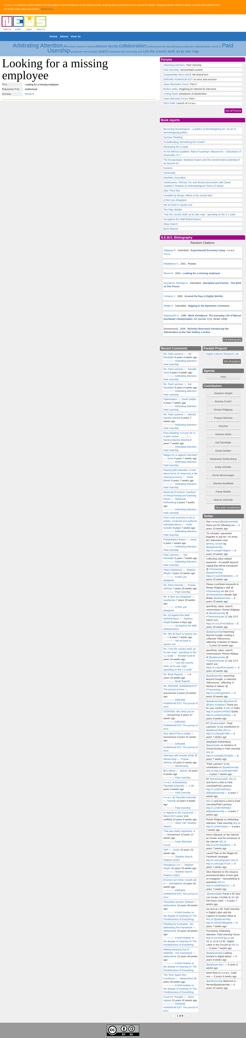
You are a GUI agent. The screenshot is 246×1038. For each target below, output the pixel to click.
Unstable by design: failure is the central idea (187, 195)
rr (168, 637)
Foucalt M (169, 283)
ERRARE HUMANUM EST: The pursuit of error (180, 703)
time (140, 51)
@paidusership (228, 521)
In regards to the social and (178, 812)
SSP (165, 849)
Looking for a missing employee (201, 273)
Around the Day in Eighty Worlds (203, 296)
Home (54, 36)
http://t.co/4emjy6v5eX (218, 693)
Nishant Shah (223, 434)
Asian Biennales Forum (176, 84)
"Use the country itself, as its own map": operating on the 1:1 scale (199, 214)
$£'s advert (169, 770)
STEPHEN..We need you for (178, 711)
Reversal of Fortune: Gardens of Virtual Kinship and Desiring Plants (179, 495)
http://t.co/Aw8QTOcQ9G (219, 755)
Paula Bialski (223, 491)
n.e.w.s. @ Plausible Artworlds (179, 797)
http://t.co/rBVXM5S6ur (218, 789)
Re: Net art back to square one (180, 633)
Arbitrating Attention (38, 45)
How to (76, 36)
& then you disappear (175, 200)
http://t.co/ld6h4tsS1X (217, 885)
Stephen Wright (223, 393)
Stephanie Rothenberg (223, 458)
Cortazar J (169, 296)
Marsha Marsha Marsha (176, 440)
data (168, 46)
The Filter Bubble (172, 209)
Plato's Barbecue (172, 569)
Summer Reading (172, 137)
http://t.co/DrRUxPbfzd (218, 711)
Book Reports (170, 228)
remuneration (91, 51)
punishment (77, 51)
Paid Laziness (171, 554)
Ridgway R (169, 250)
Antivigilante (175, 883)
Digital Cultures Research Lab (222, 354)
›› (187, 1015)
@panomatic (213, 745)
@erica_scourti (214, 543)
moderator (188, 46)
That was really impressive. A (179, 831)
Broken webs (170, 89)
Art (65, 46)
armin (170, 458)
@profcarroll (229, 701)
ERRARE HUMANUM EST (177, 79)
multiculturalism (202, 46)
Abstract (167, 254)
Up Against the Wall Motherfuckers (182, 219)
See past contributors (227, 507)
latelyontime (169, 905)
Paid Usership (171, 69)
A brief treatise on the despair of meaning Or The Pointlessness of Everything (180, 916)
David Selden (189, 399)
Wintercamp (181, 766)
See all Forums (233, 110)
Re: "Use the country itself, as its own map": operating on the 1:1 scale (179, 652)
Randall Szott (185, 655)
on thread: (169, 361)
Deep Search (170, 224)
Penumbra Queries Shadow (178, 902)
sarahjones (169, 600)
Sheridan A (182, 283)
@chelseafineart (215, 594)
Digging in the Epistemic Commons (208, 305)
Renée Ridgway (223, 409)
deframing (176, 46)
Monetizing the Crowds (175, 146)
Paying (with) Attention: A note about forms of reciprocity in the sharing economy (180, 473)
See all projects (232, 361)
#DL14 (229, 708)
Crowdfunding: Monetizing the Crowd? (184, 142)
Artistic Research (77, 46)
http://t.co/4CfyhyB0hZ (218, 845)
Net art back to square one (177, 204)
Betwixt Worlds (107, 46)
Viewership (169, 172)
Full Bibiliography (232, 339)
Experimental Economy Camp (208, 250)
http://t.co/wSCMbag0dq (219, 922)
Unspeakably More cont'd (177, 74)
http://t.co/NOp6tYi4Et (218, 733)
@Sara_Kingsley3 (216, 704)
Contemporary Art (156, 46)
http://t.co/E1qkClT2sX (218, 863)
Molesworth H (171, 315)
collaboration (132, 45)
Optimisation (170, 399)
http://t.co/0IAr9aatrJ (217, 826)
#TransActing (213, 591)
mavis (193, 539)
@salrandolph (217, 723)
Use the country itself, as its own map (171, 51)
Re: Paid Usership (173, 585)
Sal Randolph (223, 442)
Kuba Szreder (223, 466)
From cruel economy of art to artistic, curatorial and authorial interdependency (180, 521)
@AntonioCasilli (218, 779)
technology (131, 51)
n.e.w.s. (216, 46)
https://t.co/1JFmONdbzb (219, 623)
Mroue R (29, 94)
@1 (233, 897)
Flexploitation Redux (174, 539)
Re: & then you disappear (177, 596)
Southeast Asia (117, 51)
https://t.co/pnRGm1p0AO (220, 667)
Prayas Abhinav (223, 417)
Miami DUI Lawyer (173, 816)
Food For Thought (173, 997)
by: (186, 354)
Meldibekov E (171, 263)
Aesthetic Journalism (174, 177)
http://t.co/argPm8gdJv (218, 550)
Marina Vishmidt (223, 499)
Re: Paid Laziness (173, 354)
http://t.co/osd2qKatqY (218, 860)
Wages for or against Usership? (180, 455)
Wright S (168, 305)
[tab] (223, 393)
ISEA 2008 (169, 103)
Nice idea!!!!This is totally (176, 733)
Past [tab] (217, 376)
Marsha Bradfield (223, 483)
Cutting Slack (170, 93)
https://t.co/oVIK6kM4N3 (219, 576)
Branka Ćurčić (223, 401)
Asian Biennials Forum (175, 98)
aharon (184, 770)
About (64, 36)
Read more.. (47, 9)
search (103, 51)
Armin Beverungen (223, 475)
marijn (176, 849)
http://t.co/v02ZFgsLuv (218, 938)
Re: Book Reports (173, 674)
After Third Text (171, 190)
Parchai (171, 800)
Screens (167, 168)
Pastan (192, 263)
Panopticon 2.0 (171, 864)
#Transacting (216, 569)
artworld (91, 46)
